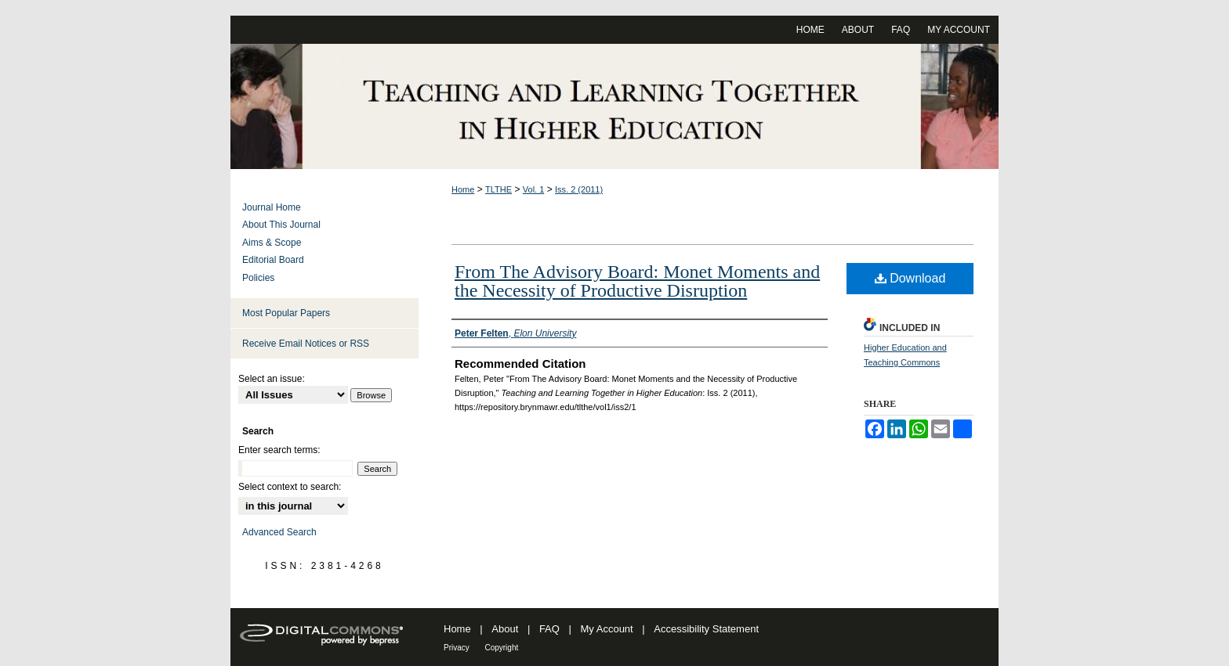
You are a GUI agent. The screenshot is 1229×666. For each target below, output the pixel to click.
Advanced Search (279, 532)
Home (462, 189)
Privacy (456, 647)
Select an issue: (271, 378)
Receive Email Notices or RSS (305, 343)
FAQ (549, 629)
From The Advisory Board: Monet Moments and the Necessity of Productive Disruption (637, 281)
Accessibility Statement (706, 629)
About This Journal (281, 224)
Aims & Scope (271, 242)
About (504, 629)
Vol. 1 (534, 189)
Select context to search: (289, 486)
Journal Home (271, 207)
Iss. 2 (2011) (579, 189)
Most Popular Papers (286, 313)
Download (910, 278)
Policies (258, 277)
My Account (607, 629)
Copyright (501, 647)
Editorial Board (273, 259)
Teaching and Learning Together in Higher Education (614, 106)
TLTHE (498, 189)
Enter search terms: (279, 450)
